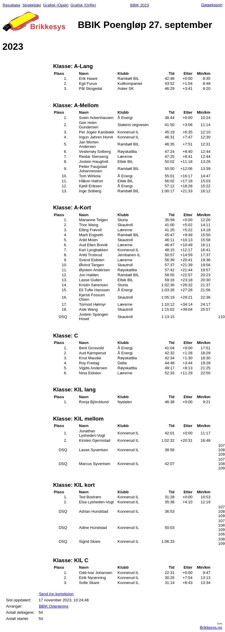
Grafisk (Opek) (56, 5)
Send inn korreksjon (56, 594)
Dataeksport (211, 5)
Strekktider (31, 5)
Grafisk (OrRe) (83, 5)
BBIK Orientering (53, 606)
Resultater (12, 5)
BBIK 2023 (139, 5)
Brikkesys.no (211, 627)
